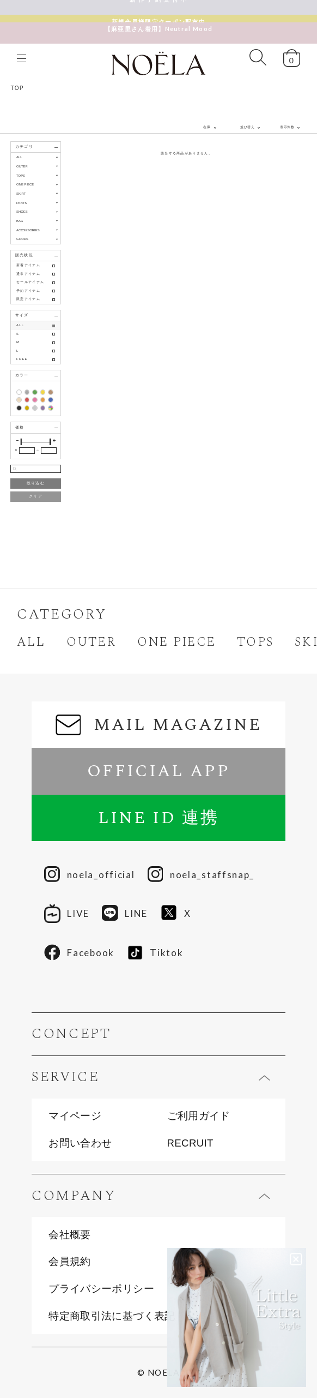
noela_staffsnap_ (201, 874)
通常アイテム (28, 273)
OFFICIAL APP (158, 771)
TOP (17, 88)
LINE (125, 913)
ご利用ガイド (198, 1116)
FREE (22, 359)
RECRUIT (190, 1143)
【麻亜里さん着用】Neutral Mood (158, 21)
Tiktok (155, 953)
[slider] (21, 442)
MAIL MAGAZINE (158, 724)
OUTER (91, 642)
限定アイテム (28, 299)
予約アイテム (28, 290)
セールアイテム (30, 282)
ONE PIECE (176, 642)
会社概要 (69, 1235)
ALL (19, 157)
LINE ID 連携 (158, 818)
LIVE (66, 913)
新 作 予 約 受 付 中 (158, 6)
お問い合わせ (80, 1143)
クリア (35, 496)
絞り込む (36, 483)
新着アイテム (28, 265)
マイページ (74, 1116)
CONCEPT (71, 1034)
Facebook (79, 953)
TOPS (255, 642)
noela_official (89, 874)
